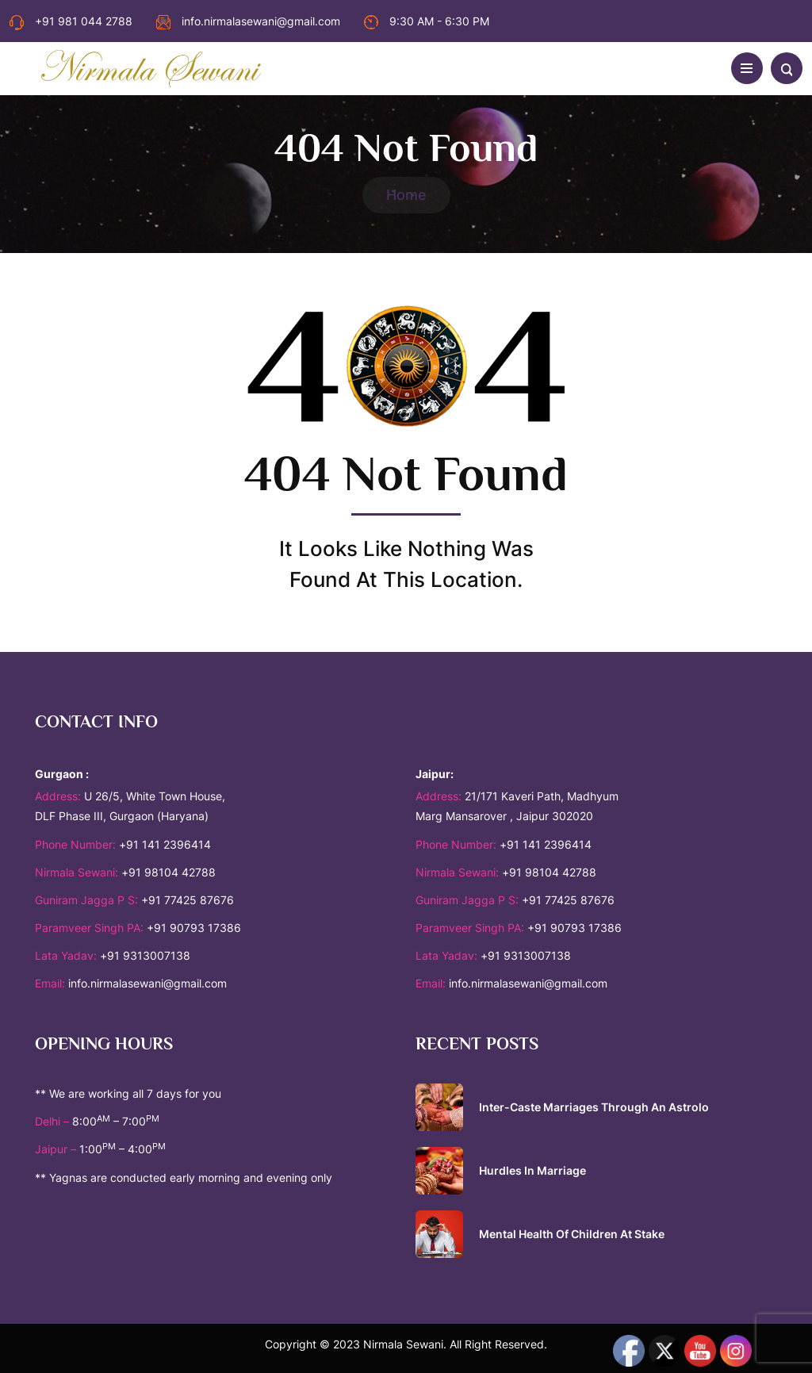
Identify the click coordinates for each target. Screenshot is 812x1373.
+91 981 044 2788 (71, 21)
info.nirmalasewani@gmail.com (248, 21)
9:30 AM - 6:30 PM (426, 21)
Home (406, 194)
